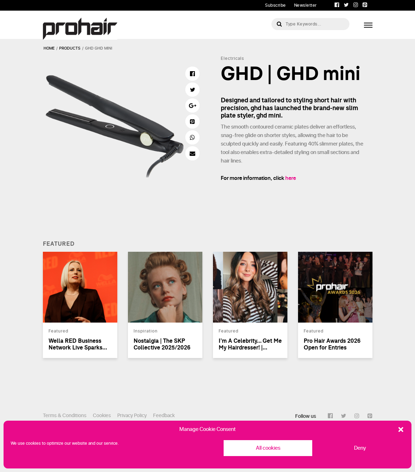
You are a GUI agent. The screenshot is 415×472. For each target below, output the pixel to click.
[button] (400, 429)
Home (49, 48)
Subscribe (275, 5)
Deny (360, 448)
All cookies (268, 448)
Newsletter (305, 5)
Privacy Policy (132, 415)
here (290, 178)
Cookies (102, 415)
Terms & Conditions (64, 415)
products (69, 48)
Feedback (164, 415)
